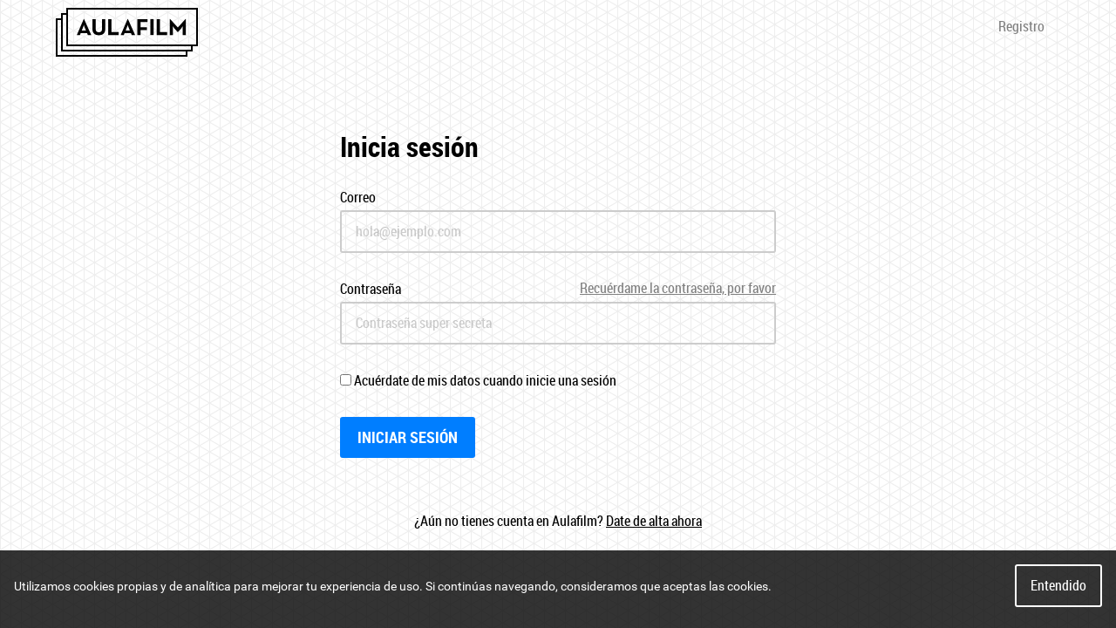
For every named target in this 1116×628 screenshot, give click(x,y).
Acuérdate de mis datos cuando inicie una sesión (478, 380)
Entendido (1058, 585)
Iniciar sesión (407, 437)
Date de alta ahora (654, 520)
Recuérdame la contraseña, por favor (678, 289)
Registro (1021, 26)
